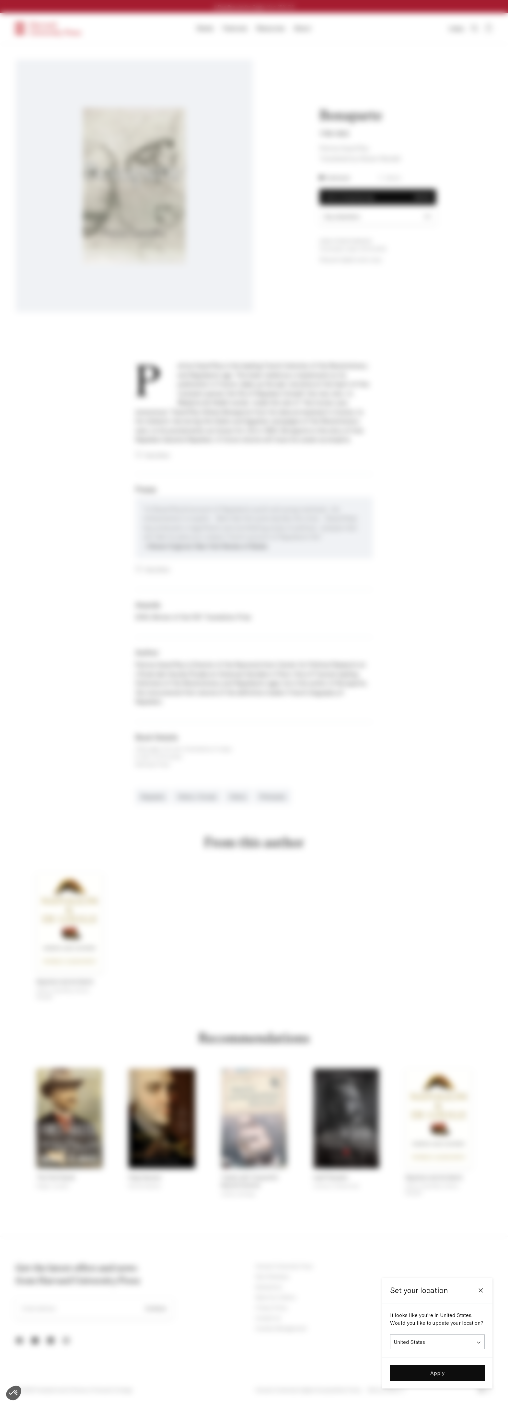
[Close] (481, 1290)
